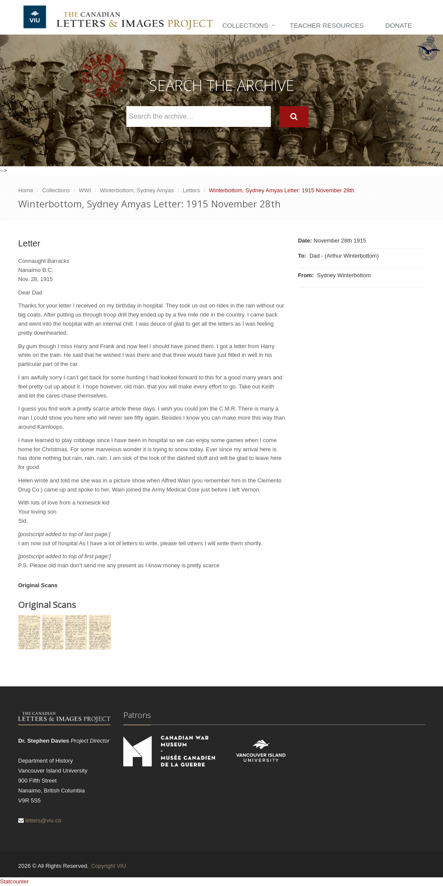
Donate (398, 25)
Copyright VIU (108, 866)
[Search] (293, 116)
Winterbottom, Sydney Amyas (137, 190)
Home (25, 190)
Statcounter (14, 881)
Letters (191, 190)
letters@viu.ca (43, 820)
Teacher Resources (327, 25)
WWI (85, 190)
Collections (245, 25)
